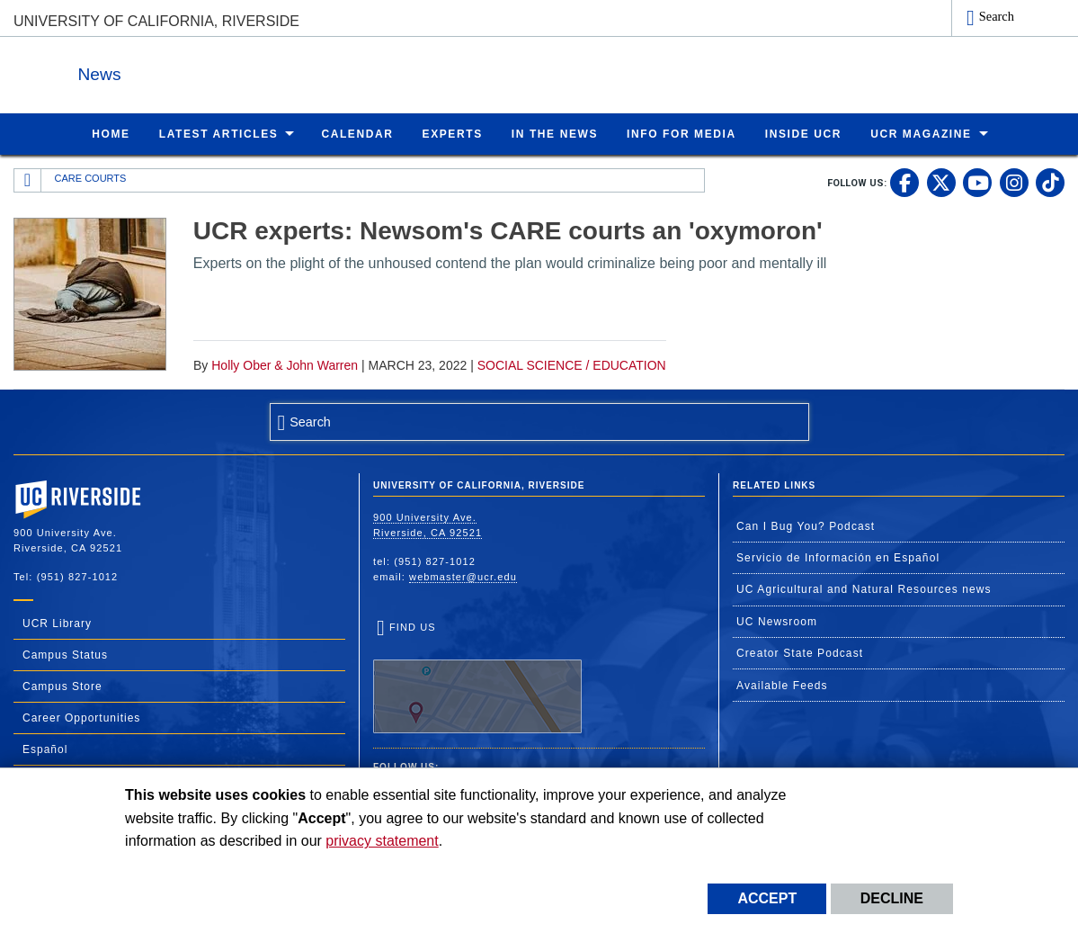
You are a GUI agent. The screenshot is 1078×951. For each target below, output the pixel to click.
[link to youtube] (977, 181)
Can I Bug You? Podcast (805, 525)
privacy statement (381, 840)
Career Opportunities (81, 717)
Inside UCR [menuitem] (803, 133)
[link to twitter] (941, 181)
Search (996, 16)
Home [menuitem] (110, 133)
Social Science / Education (571, 364)
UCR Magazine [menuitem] (921, 133)
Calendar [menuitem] (357, 133)
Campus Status (65, 654)
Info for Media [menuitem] (681, 133)
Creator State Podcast (799, 652)
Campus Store (62, 685)
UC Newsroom (776, 621)
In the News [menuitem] (555, 133)
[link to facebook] (904, 181)
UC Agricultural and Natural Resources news (864, 588)
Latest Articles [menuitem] (219, 133)
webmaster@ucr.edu (463, 575)
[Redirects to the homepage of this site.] (27, 180)
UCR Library (57, 622)
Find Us (477, 676)
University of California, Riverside (156, 21)
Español (44, 748)
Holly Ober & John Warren (284, 364)
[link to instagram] (1014, 181)
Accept (767, 898)
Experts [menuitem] (453, 133)
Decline (891, 898)
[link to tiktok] (1050, 181)
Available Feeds (782, 684)
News (210, 70)
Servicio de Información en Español (838, 557)
